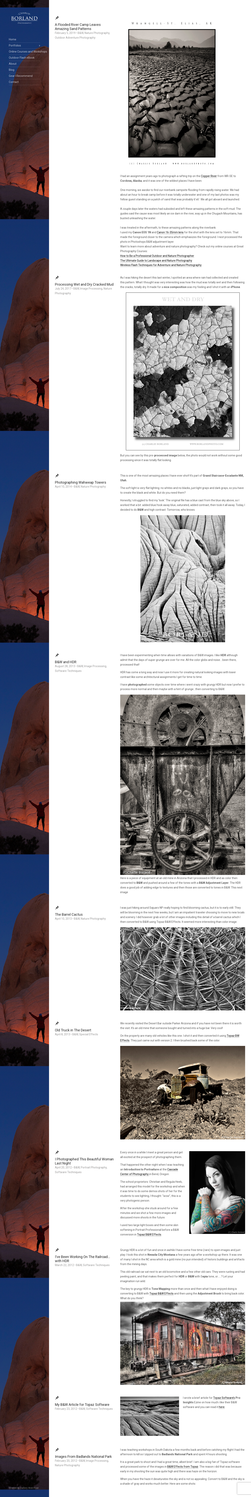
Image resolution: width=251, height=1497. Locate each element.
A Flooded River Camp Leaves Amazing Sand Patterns (78, 27)
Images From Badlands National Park (83, 1456)
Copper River (209, 176)
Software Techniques (68, 670)
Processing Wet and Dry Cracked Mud (84, 284)
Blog (11, 69)
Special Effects (88, 1034)
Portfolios (15, 45)
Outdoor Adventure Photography (75, 37)
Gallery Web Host (29, 1488)
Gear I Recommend (21, 75)
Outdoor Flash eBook (22, 57)
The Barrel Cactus (69, 914)
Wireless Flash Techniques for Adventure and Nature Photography (161, 265)
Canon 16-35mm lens (170, 232)
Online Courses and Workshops (24, 51)
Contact (14, 82)
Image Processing (91, 288)
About (12, 63)
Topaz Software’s (224, 1397)
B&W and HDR (65, 662)
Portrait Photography (94, 1167)
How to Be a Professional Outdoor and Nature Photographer (157, 255)
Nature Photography (97, 33)
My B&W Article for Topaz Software (82, 1405)
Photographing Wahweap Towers (80, 482)
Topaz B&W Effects (149, 1234)
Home (12, 39)
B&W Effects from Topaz (182, 1466)
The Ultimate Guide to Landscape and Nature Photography (156, 260)
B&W (80, 33)
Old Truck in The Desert (73, 1030)
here (222, 1407)
